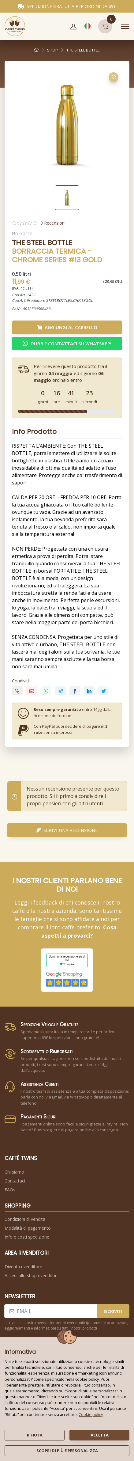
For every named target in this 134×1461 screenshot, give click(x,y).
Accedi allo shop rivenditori (31, 1275)
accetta (100, 1435)
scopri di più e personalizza (67, 1450)
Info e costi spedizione (27, 1237)
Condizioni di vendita (25, 1219)
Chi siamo (14, 1172)
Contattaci (15, 1181)
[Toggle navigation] (125, 26)
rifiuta (35, 1435)
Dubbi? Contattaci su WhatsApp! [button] (67, 343)
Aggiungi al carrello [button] (67, 327)
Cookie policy (91, 1414)
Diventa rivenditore (23, 1266)
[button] (73, 26)
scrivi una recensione (67, 830)
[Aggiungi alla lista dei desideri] (113, 77)
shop (52, 50)
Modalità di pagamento (28, 1228)
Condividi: (21, 681)
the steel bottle (83, 50)
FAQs (10, 1190)
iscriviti (113, 1311)
